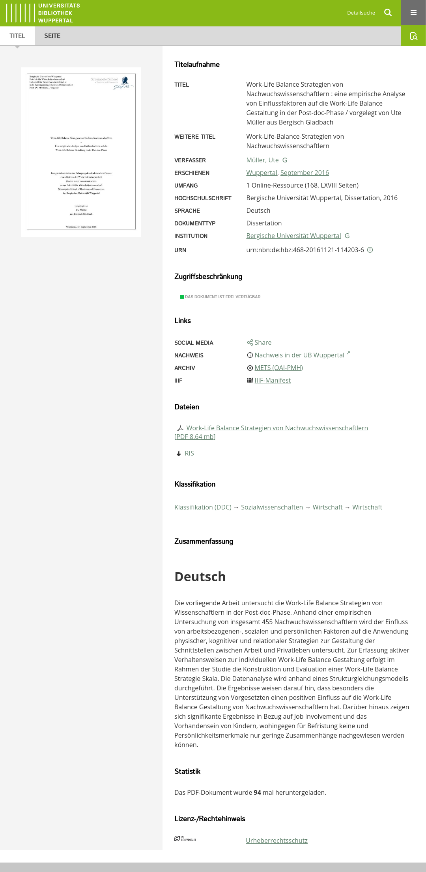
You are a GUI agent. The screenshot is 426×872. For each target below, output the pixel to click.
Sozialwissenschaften (272, 507)
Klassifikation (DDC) (203, 507)
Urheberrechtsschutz (277, 840)
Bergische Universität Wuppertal (293, 235)
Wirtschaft (328, 507)
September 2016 (304, 172)
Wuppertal (261, 172)
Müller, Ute (262, 160)
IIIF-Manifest (273, 380)
